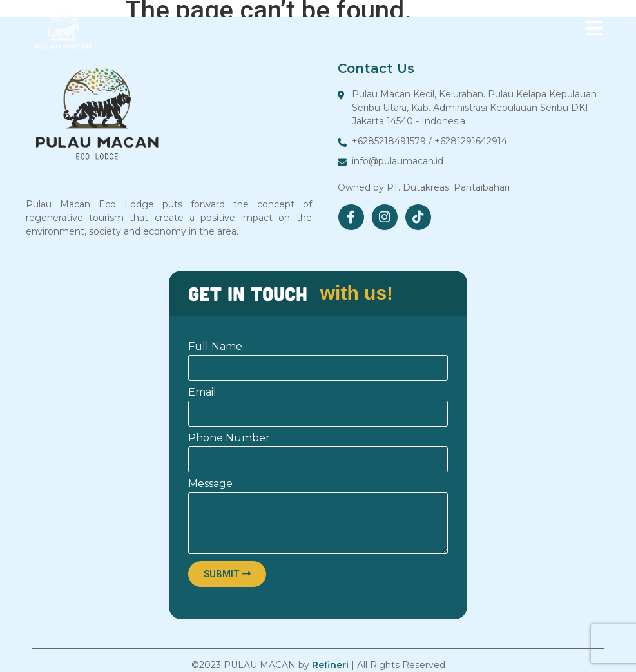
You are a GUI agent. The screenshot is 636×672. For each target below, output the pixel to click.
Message (210, 484)
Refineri (330, 665)
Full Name (215, 346)
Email (202, 392)
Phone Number (229, 438)
